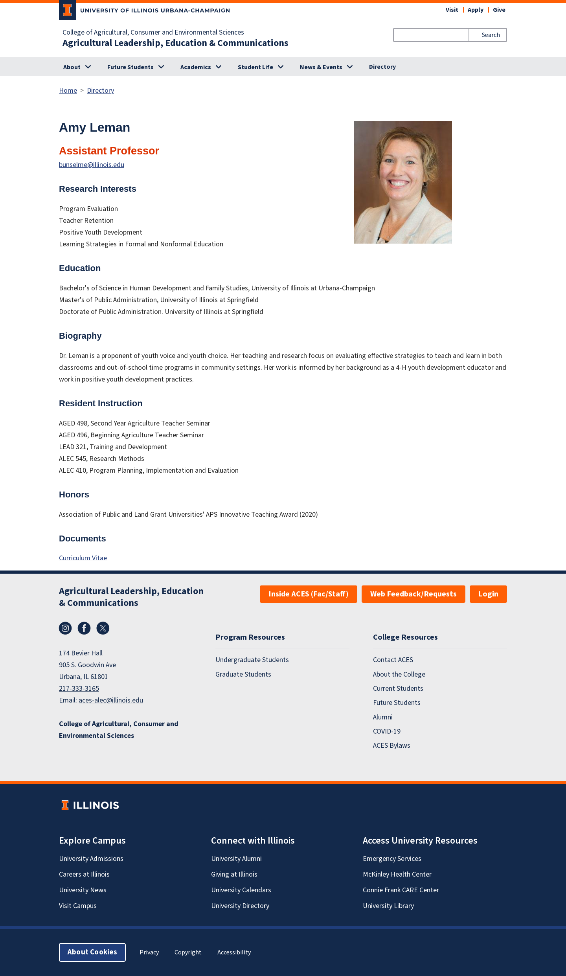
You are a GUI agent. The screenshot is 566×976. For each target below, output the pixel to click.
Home (68, 90)
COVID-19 (387, 732)
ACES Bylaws (391, 746)
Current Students (398, 688)
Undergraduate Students (252, 660)
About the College (399, 674)
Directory (382, 66)
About (72, 67)
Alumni (383, 717)
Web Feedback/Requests (413, 594)
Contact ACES (393, 660)
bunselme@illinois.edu (91, 165)
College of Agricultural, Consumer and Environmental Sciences (153, 32)
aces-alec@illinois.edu (111, 700)
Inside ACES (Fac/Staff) (308, 594)
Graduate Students (243, 674)
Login (488, 594)
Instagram (65, 628)
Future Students (130, 67)
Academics (195, 67)
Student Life (255, 67)
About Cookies (92, 952)
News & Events (321, 67)
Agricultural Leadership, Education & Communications (175, 43)
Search (491, 35)
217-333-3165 (79, 688)
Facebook (84, 628)
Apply (475, 10)
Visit (452, 10)
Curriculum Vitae (83, 558)
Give (499, 10)
